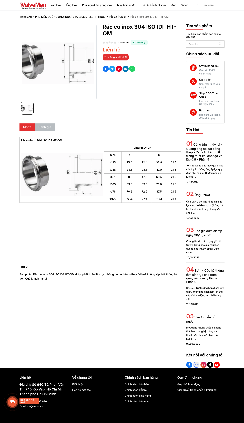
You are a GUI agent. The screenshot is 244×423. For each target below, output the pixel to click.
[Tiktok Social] (210, 365)
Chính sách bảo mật (137, 401)
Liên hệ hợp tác (81, 390)
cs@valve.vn (35, 406)
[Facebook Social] (189, 365)
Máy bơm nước (126, 5)
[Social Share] (106, 69)
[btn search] (196, 5)
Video (184, 5)
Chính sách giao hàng (138, 395)
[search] (207, 5)
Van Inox (56, 5)
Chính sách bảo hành (137, 384)
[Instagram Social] (203, 365)
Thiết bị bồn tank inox (153, 5)
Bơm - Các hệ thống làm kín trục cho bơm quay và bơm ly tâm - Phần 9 (205, 276)
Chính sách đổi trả (136, 390)
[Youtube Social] (217, 365)
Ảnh (173, 5)
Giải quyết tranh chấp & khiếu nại (197, 390)
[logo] (33, 5)
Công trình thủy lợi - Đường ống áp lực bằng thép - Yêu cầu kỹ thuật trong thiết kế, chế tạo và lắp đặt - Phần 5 (204, 152)
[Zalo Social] (196, 365)
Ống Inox (71, 5)
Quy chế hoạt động (188, 384)
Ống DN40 (202, 195)
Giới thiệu (78, 384)
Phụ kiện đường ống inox (97, 5)
